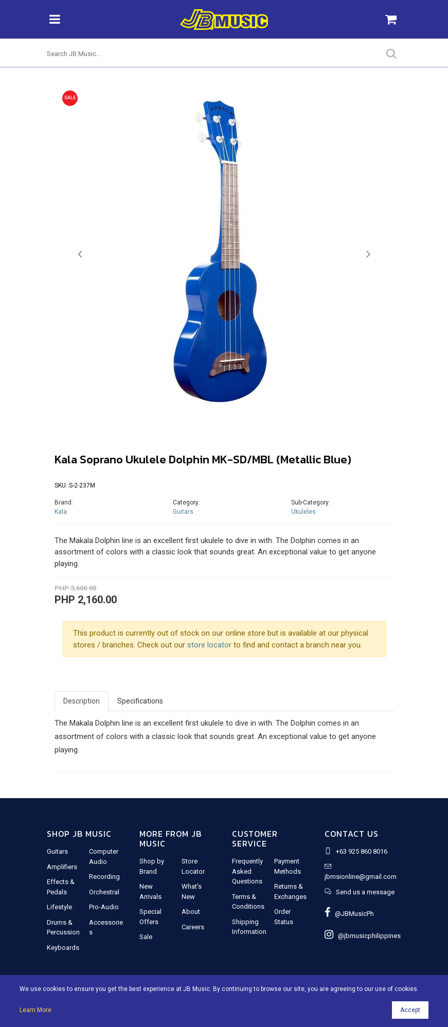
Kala (61, 511)
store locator (209, 645)
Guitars (183, 511)
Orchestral (104, 892)
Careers (193, 927)
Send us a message (365, 892)
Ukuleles (303, 511)
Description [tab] (81, 701)
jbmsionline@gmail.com (361, 876)
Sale (145, 937)
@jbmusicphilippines (363, 936)
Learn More (35, 1010)
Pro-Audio (104, 907)
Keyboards (63, 947)
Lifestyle (59, 907)
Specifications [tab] (140, 701)
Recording (104, 876)
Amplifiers (62, 867)
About (191, 911)
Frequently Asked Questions (247, 871)
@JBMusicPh (349, 913)
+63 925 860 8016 (361, 851)
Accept (410, 1010)
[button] (80, 254)
